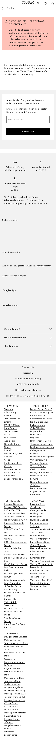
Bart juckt (34, 554)
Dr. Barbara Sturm (13, 463)
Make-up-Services (13, 640)
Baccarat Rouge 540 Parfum (14, 524)
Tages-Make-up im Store (16, 643)
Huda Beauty (10, 428)
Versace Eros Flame (13, 608)
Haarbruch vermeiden (41, 548)
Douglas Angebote (13, 687)
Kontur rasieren (37, 558)
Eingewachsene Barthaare (38, 493)
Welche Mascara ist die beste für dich (41, 566)
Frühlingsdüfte (37, 513)
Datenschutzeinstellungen (28, 390)
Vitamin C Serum (38, 466)
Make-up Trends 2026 (15, 693)
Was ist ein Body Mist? (41, 580)
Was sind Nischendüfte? (42, 561)
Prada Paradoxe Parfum (15, 520)
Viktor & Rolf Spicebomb (10, 604)
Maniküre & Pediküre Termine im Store (14, 679)
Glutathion (9, 731)
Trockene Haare (38, 577)
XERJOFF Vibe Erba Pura (13, 531)
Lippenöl (34, 437)
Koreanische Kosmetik (41, 418)
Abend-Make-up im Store (13, 648)
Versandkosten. (44, 265)
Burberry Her (10, 599)
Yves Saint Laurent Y (14, 516)
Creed (7, 460)
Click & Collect (11, 703)
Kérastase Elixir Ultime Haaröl (15, 594)
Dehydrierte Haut (12, 725)
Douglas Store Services (15, 637)
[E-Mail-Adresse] (28, 119)
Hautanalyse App (12, 716)
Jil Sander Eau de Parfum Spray (12, 588)
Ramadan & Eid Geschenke (37, 505)
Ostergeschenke (38, 510)
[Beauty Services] (30, 3)
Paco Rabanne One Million (13, 613)
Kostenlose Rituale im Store (14, 654)
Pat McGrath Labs (13, 472)
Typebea (8, 409)
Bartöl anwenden (38, 488)
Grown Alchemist (12, 469)
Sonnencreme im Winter (42, 529)
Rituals (7, 447)
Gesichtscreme (37, 469)
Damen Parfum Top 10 (41, 409)
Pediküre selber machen (42, 447)
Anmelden (28, 131)
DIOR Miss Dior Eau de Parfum (15, 543)
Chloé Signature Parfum (15, 564)
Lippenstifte (36, 431)
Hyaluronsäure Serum (40, 441)
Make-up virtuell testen (15, 712)
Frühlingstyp (36, 516)
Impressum (28, 373)
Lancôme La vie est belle (13, 569)
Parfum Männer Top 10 (41, 412)
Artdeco (8, 456)
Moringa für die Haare (41, 472)
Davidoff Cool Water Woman (14, 537)
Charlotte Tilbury (12, 444)
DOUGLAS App (11, 709)
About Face (9, 441)
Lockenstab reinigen (40, 583)
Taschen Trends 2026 (14, 697)
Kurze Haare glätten (40, 542)
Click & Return (11, 706)
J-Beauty (8, 722)
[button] (28, 329)
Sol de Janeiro (11, 431)
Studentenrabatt (12, 684)
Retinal (7, 728)
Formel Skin (9, 450)
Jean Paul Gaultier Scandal (13, 550)
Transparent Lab (12, 418)
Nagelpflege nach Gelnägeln (39, 483)
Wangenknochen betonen (38, 588)
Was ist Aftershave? (40, 539)
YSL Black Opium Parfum (12, 619)
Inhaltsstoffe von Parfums (38, 477)
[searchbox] (28, 8)
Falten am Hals (37, 551)
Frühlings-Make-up (39, 520)
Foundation (35, 434)
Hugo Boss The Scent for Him (14, 626)
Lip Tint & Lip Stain (39, 422)
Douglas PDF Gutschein (15, 507)
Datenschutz (28, 367)
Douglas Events (12, 719)
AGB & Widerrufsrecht (28, 384)
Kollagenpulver (37, 425)
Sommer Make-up (38, 532)
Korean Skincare (38, 415)
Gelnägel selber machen (38, 452)
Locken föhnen (37, 573)
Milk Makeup (10, 412)
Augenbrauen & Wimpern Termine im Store (14, 671)
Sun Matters (10, 437)
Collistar (8, 466)
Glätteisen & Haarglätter (42, 456)
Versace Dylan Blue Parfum (13, 575)
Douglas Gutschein (13, 504)
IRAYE (7, 434)
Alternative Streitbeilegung (28, 378)
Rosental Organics (13, 453)
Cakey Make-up (38, 545)
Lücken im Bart (37, 535)
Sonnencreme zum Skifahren (39, 524)
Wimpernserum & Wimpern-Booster (39, 461)
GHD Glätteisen (37, 428)
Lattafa (7, 422)
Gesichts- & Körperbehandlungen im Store (14, 662)
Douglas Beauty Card (14, 700)
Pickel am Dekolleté (39, 570)
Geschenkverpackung (15, 690)
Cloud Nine (9, 475)
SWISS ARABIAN (12, 425)
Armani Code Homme (14, 554)
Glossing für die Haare (41, 444)
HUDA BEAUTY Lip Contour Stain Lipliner (15, 512)
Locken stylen (11, 735)
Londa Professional (13, 479)
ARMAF (7, 415)
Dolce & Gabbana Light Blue (15, 559)
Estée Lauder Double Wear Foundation (14, 581)
